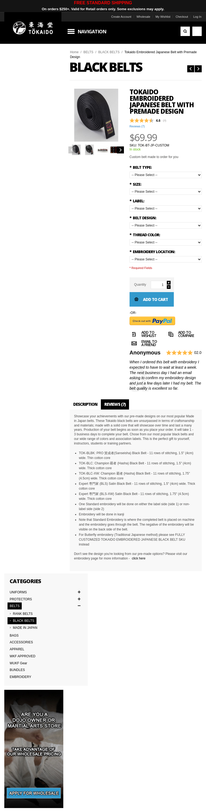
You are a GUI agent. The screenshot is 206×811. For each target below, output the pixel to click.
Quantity (140, 284)
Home (75, 52)
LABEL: (137, 200)
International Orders (20, 697)
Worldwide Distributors (157, 674)
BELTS (89, 52)
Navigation (92, 31)
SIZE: (135, 184)
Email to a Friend (143, 344)
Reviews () (137, 126)
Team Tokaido (16, 680)
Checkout (181, 16)
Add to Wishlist (143, 335)
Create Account (121, 16)
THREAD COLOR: (145, 234)
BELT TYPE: (141, 167)
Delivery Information (20, 692)
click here (139, 558)
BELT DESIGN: (143, 217)
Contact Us (81, 674)
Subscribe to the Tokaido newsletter (45, 612)
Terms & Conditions (20, 686)
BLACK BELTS (109, 52)
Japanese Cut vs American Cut (95, 686)
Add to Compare (180, 335)
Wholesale (143, 16)
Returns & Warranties (88, 692)
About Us (12, 674)
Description (86, 404)
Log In (197, 16)
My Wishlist (162, 16)
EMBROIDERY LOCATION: (152, 251)
